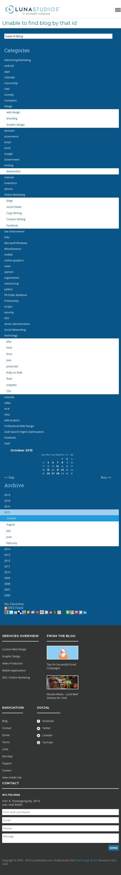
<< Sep (9, 477)
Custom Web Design (14, 649)
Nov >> (106, 477)
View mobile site (12, 777)
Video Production (12, 663)
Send (113, 848)
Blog (5, 721)
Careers (6, 770)
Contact (6, 728)
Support (7, 763)
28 (57, 473)
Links (5, 749)
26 (48, 473)
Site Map (7, 756)
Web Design (83, 860)
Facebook (45, 721)
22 (62, 470)
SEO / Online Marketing (16, 677)
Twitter (44, 728)
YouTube (45, 742)
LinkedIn (45, 735)
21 (58, 470)
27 (52, 473)
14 (57, 466)
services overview (20, 636)
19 (48, 470)
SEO (95, 860)
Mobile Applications (14, 670)
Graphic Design (11, 656)
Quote (6, 735)
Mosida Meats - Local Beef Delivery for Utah (62, 696)
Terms (6, 742)
